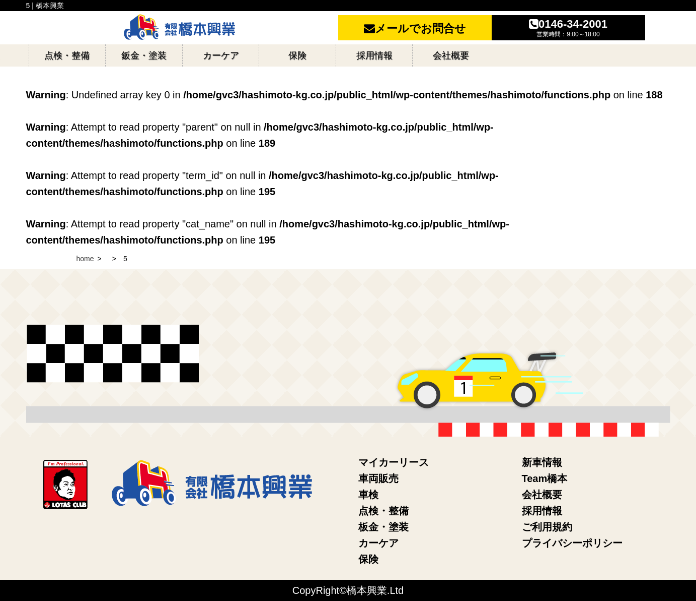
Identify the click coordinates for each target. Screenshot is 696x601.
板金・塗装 (383, 526)
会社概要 (542, 494)
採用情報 (542, 510)
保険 (368, 559)
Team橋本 (545, 478)
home (85, 259)
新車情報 (542, 462)
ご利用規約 (547, 526)
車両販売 (378, 478)
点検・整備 (383, 510)
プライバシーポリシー (572, 543)
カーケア (378, 543)
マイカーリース (393, 462)
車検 (368, 494)
